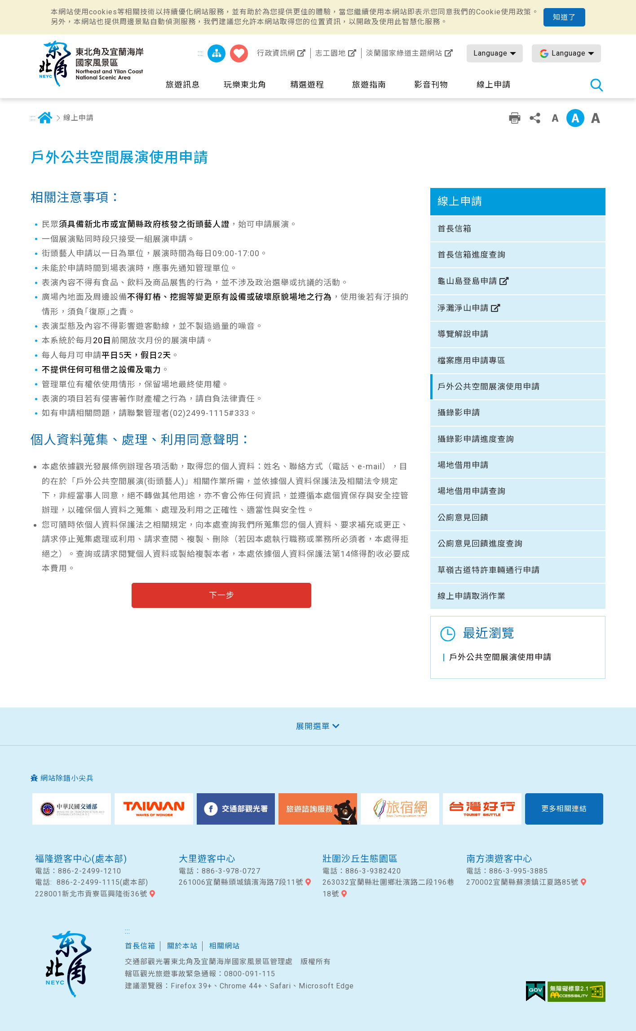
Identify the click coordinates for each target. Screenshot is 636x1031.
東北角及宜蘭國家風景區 (68, 964)
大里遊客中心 (207, 858)
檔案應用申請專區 (471, 360)
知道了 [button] (564, 17)
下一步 (221, 595)
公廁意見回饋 (463, 517)
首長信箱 (454, 228)
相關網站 (224, 946)
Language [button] (490, 53)
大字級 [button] (596, 118)
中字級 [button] (575, 118)
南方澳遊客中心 (499, 858)
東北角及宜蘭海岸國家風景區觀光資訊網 (91, 63)
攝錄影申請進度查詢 (475, 439)
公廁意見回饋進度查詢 (480, 543)
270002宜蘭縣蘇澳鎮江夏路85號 (522, 882)
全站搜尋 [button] (596, 84)
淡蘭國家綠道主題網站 (404, 53)
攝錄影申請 (458, 412)
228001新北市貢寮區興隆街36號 (91, 894)
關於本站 (182, 946)
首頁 (45, 118)
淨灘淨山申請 (463, 308)
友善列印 (515, 118)
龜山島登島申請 (467, 281)
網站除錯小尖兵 (67, 778)
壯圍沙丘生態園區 (360, 858)
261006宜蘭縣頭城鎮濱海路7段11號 (241, 882)
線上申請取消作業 (471, 596)
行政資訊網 (276, 53)
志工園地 (330, 53)
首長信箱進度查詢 (471, 254)
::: (200, 53)
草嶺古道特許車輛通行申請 (488, 570)
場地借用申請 (463, 465)
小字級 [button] (555, 118)
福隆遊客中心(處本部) (81, 858)
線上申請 (78, 118)
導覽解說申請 (463, 334)
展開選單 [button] (313, 726)
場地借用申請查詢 (471, 491)
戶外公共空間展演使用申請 (488, 386)
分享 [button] (535, 118)
